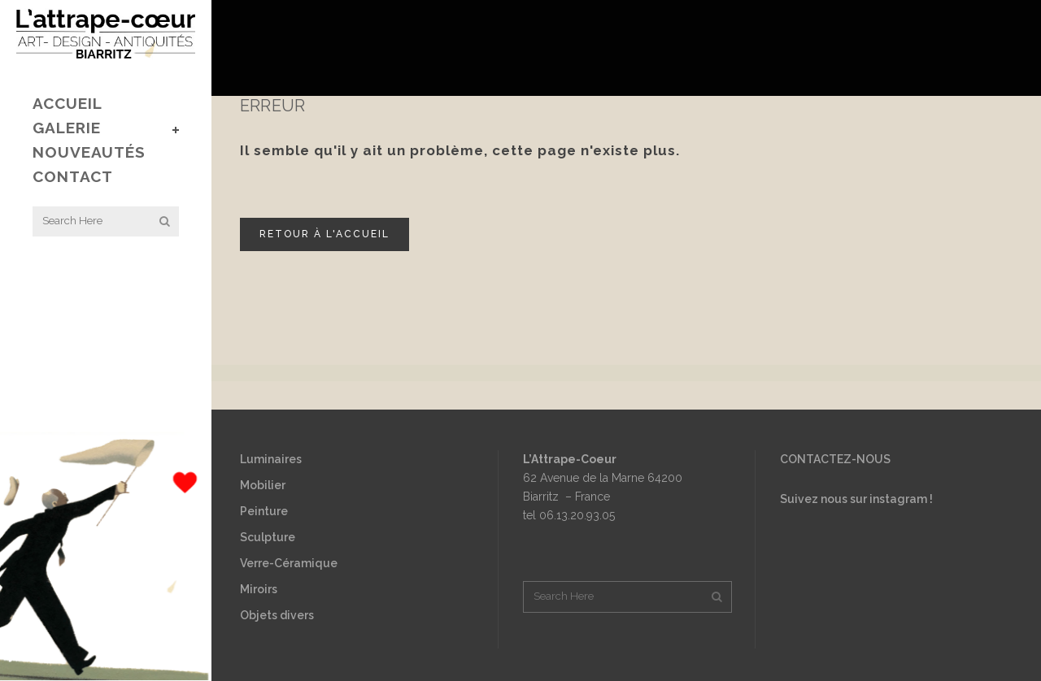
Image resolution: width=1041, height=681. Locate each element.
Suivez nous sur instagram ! (856, 498)
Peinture (264, 511)
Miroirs (258, 589)
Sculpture (267, 537)
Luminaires (271, 459)
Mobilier (262, 485)
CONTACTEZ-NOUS (835, 459)
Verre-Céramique (289, 563)
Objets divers (277, 615)
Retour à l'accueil (324, 234)
